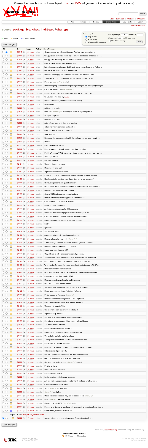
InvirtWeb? (52, 392)
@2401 (19, 346)
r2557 (57, 78)
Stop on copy (90, 37)
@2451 (19, 199)
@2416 (19, 289)
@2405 (19, 331)
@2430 (19, 240)
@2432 (19, 233)
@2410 (19, 312)
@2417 (19, 286)
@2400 (19, 350)
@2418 (19, 282)
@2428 (19, 248)
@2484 (19, 165)
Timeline (83, 22)
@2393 (19, 376)
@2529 (19, 101)
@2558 (19, 78)
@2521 (19, 131)
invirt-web (47, 29)
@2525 (19, 116)
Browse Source (111, 22)
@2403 (19, 338)
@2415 (19, 293)
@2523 (19, 123)
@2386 (19, 403)
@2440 (19, 218)
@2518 (19, 142)
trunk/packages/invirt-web (32, 418)
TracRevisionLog (110, 433)
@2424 (19, 259)
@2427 (19, 252)
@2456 (19, 180)
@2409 (19, 316)
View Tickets (127, 22)
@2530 (19, 97)
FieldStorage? (56, 112)
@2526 (19, 112)
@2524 (19, 120)
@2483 (19, 169)
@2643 (19, 59)
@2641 (19, 67)
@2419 (19, 278)
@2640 (19, 71)
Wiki (72, 22)
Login (112, 18)
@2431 (19, 237)
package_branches (26, 29)
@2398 (19, 357)
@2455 (19, 184)
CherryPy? (72, 241)
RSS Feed (69, 439)
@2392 (19, 380)
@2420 (19, 274)
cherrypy (62, 29)
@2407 (19, 323)
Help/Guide (120, 18)
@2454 (19, 188)
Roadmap (96, 22)
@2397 (19, 361)
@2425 (19, 255)
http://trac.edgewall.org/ (138, 444)
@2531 (19, 93)
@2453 (19, 191)
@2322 (19, 421)
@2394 (19, 372)
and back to (136, 35)
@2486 (19, 157)
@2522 (19, 127)
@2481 (19, 176)
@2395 (19, 369)
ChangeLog (81, 439)
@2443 (19, 214)
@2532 (19, 89)
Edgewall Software (30, 444)
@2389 (19, 391)
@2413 (19, 301)
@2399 (19, 354)
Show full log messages (117, 41)
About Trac (130, 18)
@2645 (19, 52)
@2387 (19, 399)
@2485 (19, 161)
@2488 (19, 154)
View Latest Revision (138, 26)
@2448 (19, 210)
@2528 (19, 105)
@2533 (19, 86)
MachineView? (58, 82)
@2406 (19, 327)
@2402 (19, 342)
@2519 (19, 139)
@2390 (19, 388)
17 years (30, 422)
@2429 (19, 244)
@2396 (19, 365)
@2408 (19, 320)
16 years (30, 52)
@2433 (19, 229)
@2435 (19, 222)
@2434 (19, 225)
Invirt (67, 3)
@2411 (19, 308)
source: (7, 29)
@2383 (19, 414)
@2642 (19, 63)
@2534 (19, 82)
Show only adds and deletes (95, 42)
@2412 (19, 305)
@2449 (19, 206)
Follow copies (91, 40)
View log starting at (118, 35)
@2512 (19, 150)
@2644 (19, 56)
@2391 (19, 384)
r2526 (67, 97)
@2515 (19, 146)
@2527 (19, 108)
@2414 (19, 297)
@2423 (19, 263)
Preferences (141, 18)
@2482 (19, 172)
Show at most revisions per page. (121, 38)
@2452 (19, 195)
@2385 (19, 406)
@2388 (19, 395)
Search (140, 22)
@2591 (19, 74)
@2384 (19, 410)
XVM (78, 3)
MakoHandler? (68, 90)
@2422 (19, 267)
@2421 (19, 271)
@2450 (19, 203)
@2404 (19, 335)
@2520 (19, 135)
